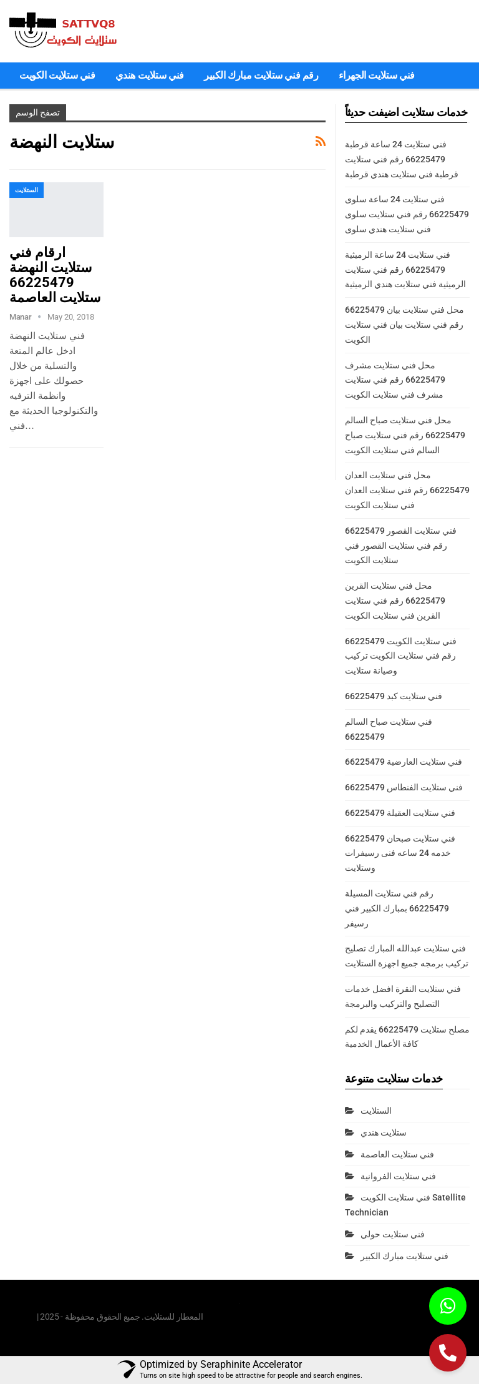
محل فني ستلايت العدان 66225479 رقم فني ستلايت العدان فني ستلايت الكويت (407, 490)
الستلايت (26, 190)
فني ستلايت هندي (149, 75)
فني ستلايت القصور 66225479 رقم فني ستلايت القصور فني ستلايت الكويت (401, 546)
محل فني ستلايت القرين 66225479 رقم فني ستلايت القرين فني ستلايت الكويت (395, 601)
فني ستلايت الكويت (57, 75)
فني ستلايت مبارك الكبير (404, 1256)
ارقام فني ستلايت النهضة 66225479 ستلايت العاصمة (54, 275)
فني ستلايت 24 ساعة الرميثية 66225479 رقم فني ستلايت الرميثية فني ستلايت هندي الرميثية (405, 270)
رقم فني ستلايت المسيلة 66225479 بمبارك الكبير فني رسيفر (397, 908)
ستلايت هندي (383, 1132)
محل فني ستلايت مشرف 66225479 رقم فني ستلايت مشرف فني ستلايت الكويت (395, 380)
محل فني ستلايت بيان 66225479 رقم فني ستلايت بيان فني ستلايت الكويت (404, 325)
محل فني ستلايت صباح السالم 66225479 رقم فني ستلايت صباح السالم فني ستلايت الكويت (405, 435)
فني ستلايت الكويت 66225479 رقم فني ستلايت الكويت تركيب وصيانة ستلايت (401, 656)
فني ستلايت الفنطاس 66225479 (404, 787)
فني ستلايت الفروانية (398, 1176)
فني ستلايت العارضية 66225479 (403, 762)
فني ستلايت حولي (392, 1234)
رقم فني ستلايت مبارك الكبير (261, 75)
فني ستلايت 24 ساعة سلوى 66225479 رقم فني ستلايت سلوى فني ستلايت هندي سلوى (407, 214)
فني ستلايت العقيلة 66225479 (400, 813)
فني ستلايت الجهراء (377, 75)
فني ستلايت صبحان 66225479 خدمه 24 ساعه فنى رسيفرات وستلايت (400, 853)
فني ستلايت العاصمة (397, 1154)
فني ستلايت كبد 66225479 (393, 696)
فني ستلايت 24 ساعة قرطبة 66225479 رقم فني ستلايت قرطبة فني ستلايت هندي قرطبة (401, 159)
